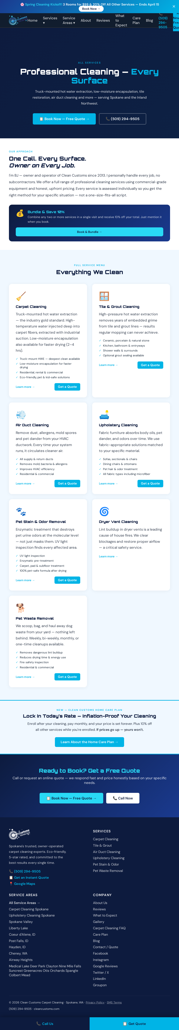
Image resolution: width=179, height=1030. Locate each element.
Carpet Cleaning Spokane (29, 909)
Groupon (100, 985)
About (86, 20)
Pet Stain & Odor (106, 864)
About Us (100, 903)
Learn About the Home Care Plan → (89, 742)
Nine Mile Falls (70, 966)
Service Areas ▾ (69, 20)
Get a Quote (67, 387)
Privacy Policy (95, 1002)
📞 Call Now (123, 798)
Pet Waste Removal (108, 871)
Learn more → (25, 387)
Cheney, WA (18, 953)
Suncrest (16, 970)
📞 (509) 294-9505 (163, 20)
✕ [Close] (174, 7)
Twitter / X (101, 972)
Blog (149, 20)
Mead (25, 975)
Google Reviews (105, 966)
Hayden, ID (17, 947)
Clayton (52, 966)
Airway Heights (21, 960)
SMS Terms (114, 1002)
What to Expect (105, 915)
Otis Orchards (54, 970)
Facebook (100, 953)
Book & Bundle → (89, 232)
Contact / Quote (105, 947)
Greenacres (33, 970)
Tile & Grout (102, 845)
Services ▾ (50, 20)
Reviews (103, 20)
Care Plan (136, 20)
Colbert (15, 975)
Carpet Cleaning (105, 839)
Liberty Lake (18, 928)
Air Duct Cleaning (106, 852)
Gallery (98, 922)
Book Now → (91, 9)
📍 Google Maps (22, 883)
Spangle (72, 970)
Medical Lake (19, 966)
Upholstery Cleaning (109, 858)
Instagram (101, 960)
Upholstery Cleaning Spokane (32, 915)
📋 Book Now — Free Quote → (64, 119)
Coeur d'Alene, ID (22, 934)
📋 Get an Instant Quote (29, 877)
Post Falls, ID (18, 941)
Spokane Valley (21, 922)
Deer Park (37, 966)
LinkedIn (99, 979)
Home (33, 20)
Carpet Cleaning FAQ (109, 928)
